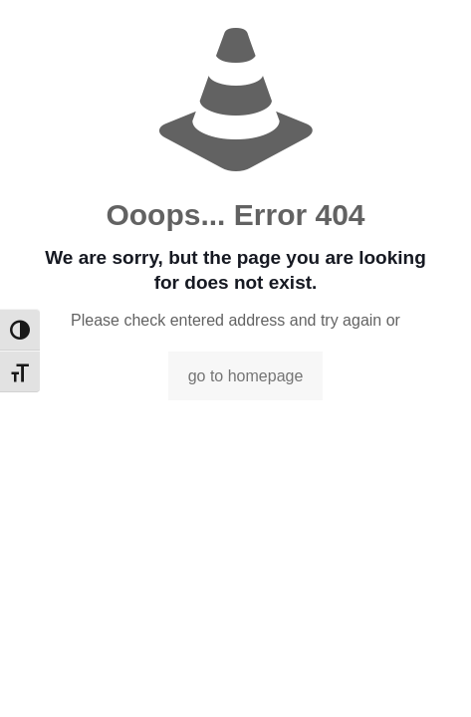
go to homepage (246, 375)
